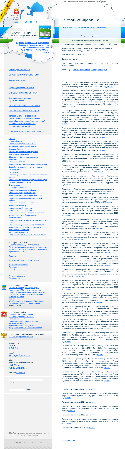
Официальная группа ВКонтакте (23, 93)
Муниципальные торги (39, 47)
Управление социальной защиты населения (26, 225)
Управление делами (17, 162)
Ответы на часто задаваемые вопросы (26, 131)
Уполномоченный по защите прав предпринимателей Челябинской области (25, 327)
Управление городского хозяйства (22, 190)
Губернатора (14, 314)
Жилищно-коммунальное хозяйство (23, 146)
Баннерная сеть (15, 278)
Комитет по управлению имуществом (23, 152)
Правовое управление (17, 187)
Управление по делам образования (23, 203)
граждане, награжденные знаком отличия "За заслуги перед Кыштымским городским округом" (28, 249)
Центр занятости (26, 301)
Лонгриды (13, 267)
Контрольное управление (97, 1)
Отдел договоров (15, 170)
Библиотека (14, 303)
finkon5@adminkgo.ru (99, 70)
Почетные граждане (17, 247)
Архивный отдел (15, 141)
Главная (64, 1)
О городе (12, 245)
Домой (26, 22)
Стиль (36, 260)
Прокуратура (14, 290)
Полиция (20, 297)
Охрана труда (14, 185)
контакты (20, 373)
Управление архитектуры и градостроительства (28, 164)
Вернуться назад (68, 440)
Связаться (31, 22)
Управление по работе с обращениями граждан (28, 180)
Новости (33, 43)
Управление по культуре (18, 205)
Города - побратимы (17, 276)
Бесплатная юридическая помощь (22, 144)
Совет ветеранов (24, 292)
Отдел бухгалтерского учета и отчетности (25, 167)
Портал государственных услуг (21, 337)
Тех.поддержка (32, 435)
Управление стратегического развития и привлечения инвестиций (25, 228)
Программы (34, 45)
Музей (22, 303)
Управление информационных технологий (25, 195)
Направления (43, 43)
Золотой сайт (7, 11)
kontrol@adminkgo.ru (81, 70)
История (35, 245)
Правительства (27, 314)
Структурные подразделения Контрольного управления (84, 27)
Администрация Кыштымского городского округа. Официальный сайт (29, 32)
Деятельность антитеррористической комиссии (27, 235)
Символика (24, 260)
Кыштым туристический (18, 265)
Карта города (22, 245)
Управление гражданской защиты (22, 193)
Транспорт (13, 256)
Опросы (12, 269)
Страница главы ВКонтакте (21, 88)
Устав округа (14, 260)
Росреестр (13, 292)
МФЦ (22, 290)
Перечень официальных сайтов (21, 317)
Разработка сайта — (28, 442)
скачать (111, 87)
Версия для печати (17, 80)
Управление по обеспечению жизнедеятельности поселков (20, 209)
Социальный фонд (16, 288)
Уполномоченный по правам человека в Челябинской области (24, 322)
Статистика (22, 435)
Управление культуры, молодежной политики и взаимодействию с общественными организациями (27, 215)
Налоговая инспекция (34, 290)
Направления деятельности (78, 1)
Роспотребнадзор (32, 288)
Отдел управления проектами (20, 182)
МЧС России (14, 301)
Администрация (23, 43)
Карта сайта (36, 22)
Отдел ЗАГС (14, 172)
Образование (39, 301)
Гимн (31, 260)
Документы (23, 45)
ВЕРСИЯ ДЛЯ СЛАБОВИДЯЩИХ (24, 75)
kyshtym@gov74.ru (20, 355)
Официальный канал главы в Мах (24, 105)
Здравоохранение (33, 303)
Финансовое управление (18, 232)
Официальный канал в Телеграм (24, 111)
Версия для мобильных (19, 70)
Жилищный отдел (16, 149)
